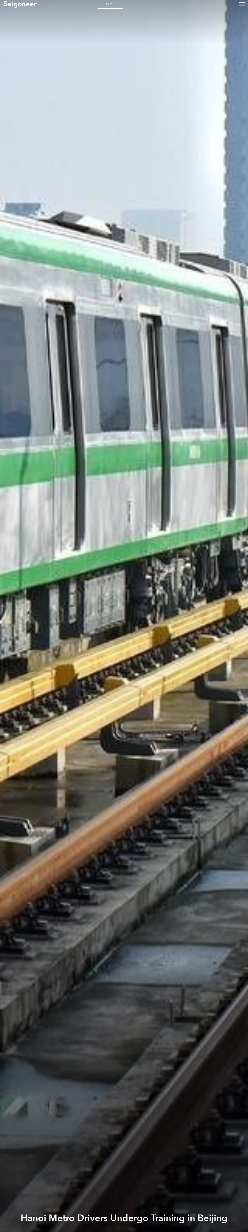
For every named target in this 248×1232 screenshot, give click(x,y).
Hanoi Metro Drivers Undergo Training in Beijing (124, 1218)
